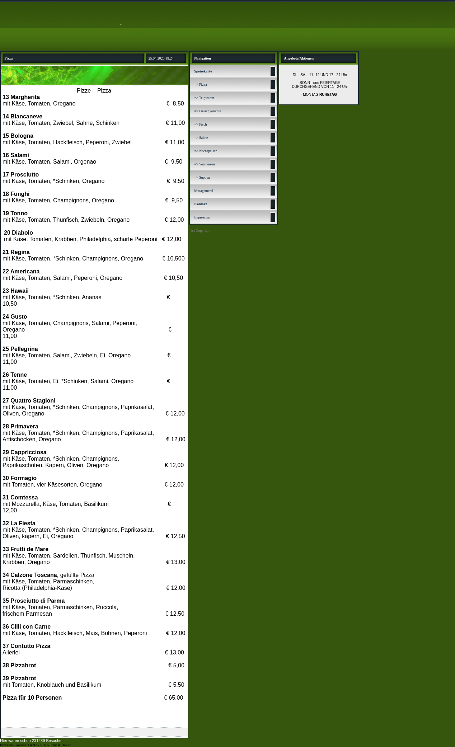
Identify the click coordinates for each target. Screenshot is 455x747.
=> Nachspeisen (205, 151)
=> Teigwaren (204, 98)
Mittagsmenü (203, 191)
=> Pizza (200, 84)
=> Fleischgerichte (207, 111)
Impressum (202, 217)
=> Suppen (202, 177)
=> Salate (201, 138)
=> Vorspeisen (204, 164)
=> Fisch (200, 124)
